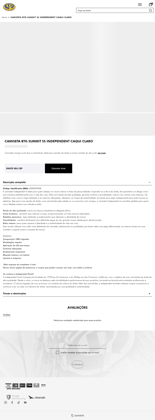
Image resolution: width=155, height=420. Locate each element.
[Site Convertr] (77, 415)
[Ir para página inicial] (4, 17)
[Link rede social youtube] (25, 402)
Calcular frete (59, 168)
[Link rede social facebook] (12, 402)
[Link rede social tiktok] (18, 402)
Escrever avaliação (6, 314)
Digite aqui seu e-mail (77, 345)
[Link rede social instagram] (5, 402)
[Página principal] (9, 7)
